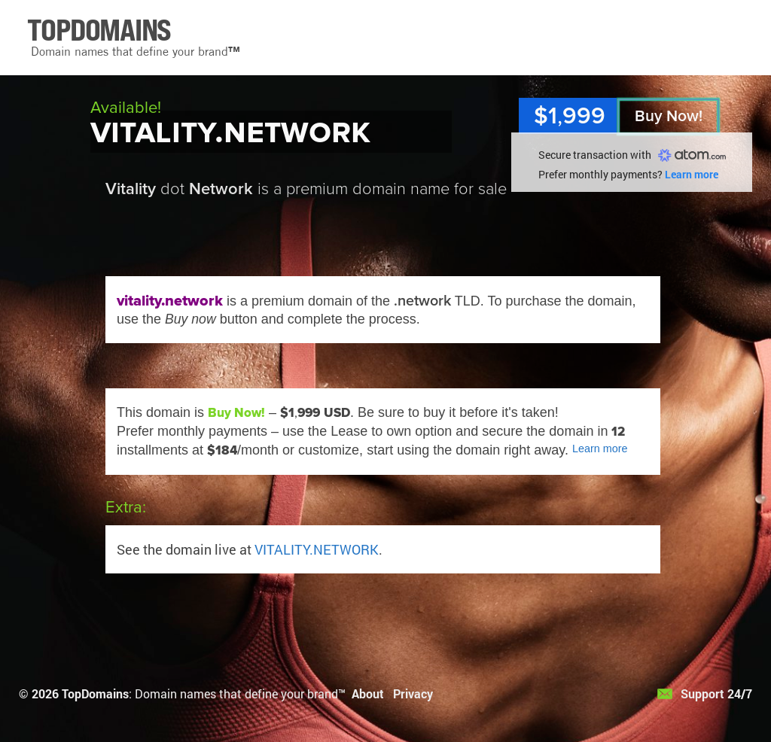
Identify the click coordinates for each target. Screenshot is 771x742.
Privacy (413, 693)
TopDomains (95, 693)
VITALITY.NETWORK (316, 549)
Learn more (691, 174)
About (368, 693)
